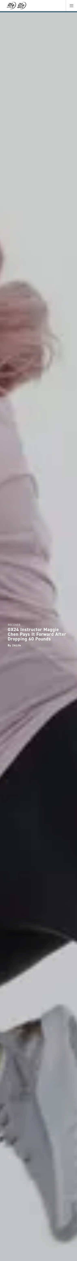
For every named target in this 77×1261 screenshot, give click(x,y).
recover (14, 625)
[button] (71, 5)
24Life (16, 645)
